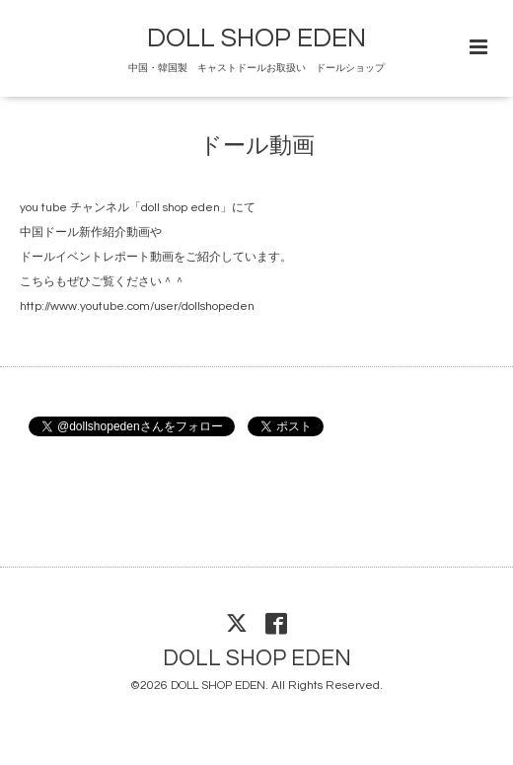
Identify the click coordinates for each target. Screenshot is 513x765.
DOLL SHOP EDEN (256, 38)
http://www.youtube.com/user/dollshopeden (137, 306)
